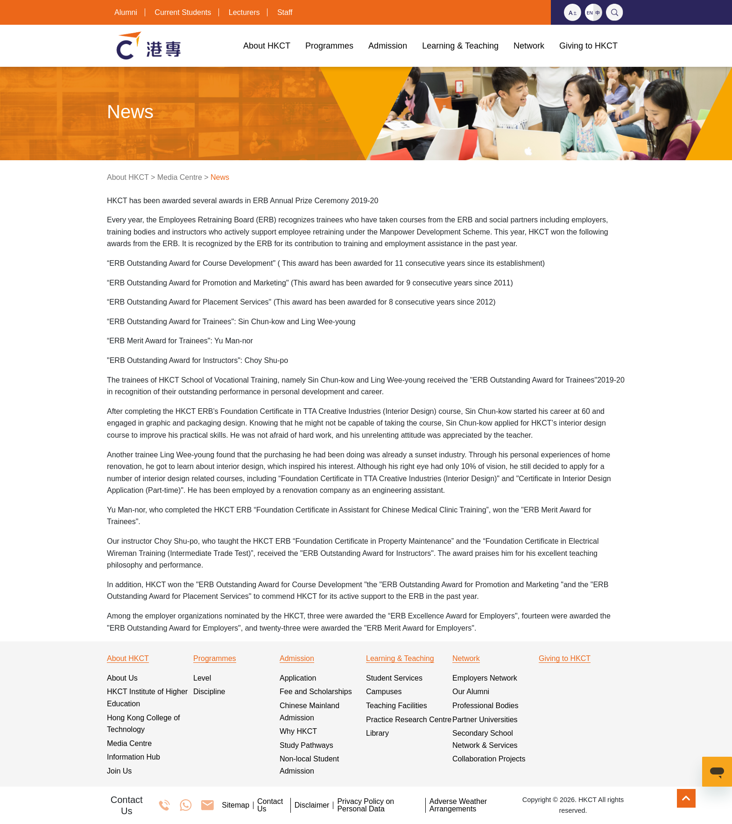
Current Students (183, 12)
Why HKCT (298, 731)
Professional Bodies (485, 706)
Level (202, 678)
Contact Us (270, 805)
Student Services (394, 678)
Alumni (125, 12)
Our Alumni (470, 692)
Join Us (119, 771)
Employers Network (484, 678)
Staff (285, 12)
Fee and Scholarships (316, 692)
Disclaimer (312, 805)
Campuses (383, 692)
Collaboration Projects (489, 759)
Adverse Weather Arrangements (458, 805)
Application (298, 678)
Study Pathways (306, 745)
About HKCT (128, 177)
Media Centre (179, 177)
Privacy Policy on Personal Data (365, 805)
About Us (122, 678)
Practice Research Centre (408, 720)
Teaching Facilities (396, 706)
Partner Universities (485, 720)
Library (377, 733)
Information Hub (133, 757)
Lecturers (244, 12)
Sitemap (235, 805)
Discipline (209, 692)
